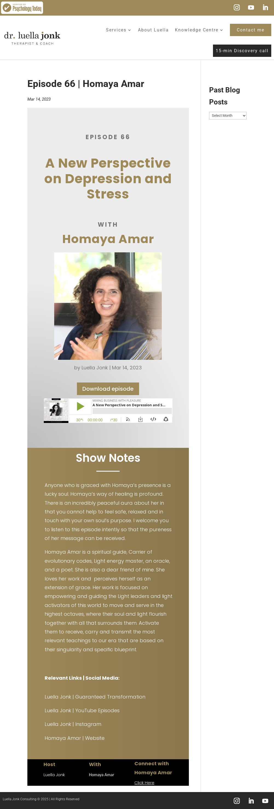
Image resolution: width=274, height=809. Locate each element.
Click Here (144, 782)
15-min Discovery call (242, 50)
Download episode (108, 390)
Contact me (250, 30)
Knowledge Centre (196, 30)
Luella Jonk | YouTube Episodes (82, 710)
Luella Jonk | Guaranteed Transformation (95, 696)
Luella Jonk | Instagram (73, 724)
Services (116, 30)
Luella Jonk (95, 369)
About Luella (153, 30)
